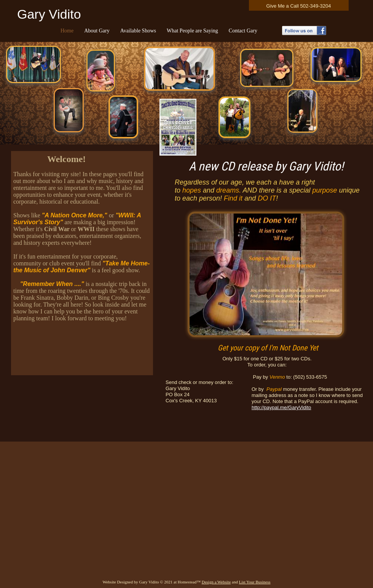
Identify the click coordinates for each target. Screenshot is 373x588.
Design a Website (216, 582)
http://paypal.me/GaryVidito (281, 407)
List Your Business (255, 582)
